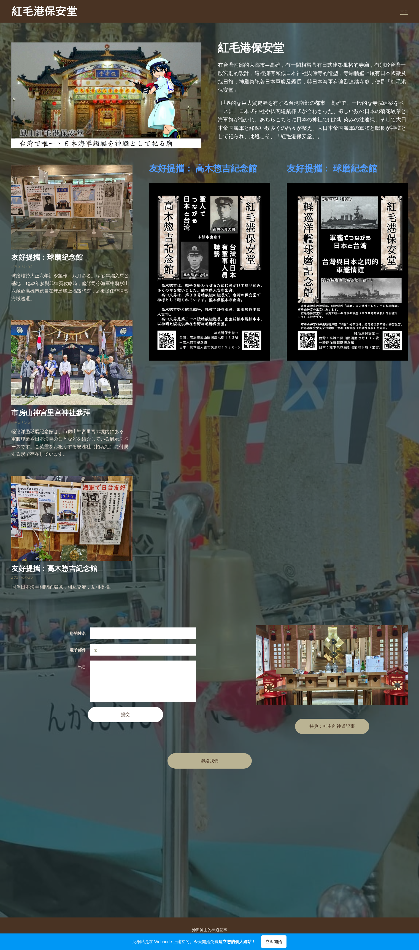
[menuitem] (403, 11)
